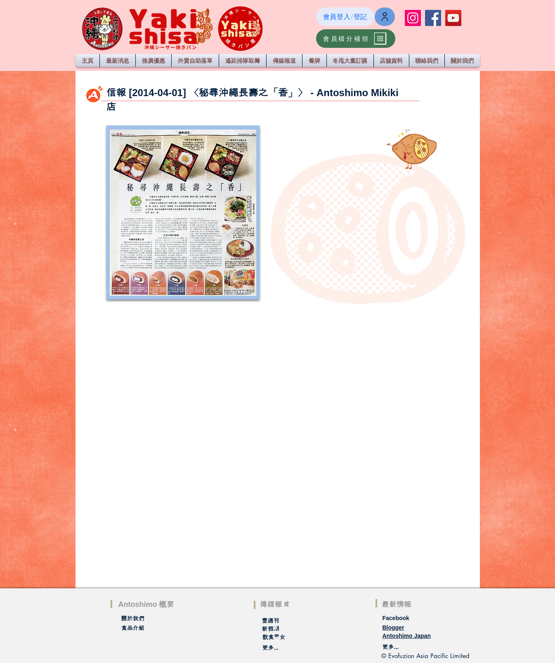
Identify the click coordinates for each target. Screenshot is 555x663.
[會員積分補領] (355, 38)
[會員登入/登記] (345, 16)
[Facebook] (433, 18)
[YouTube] (453, 18)
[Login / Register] (385, 16)
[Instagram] (413, 18)
